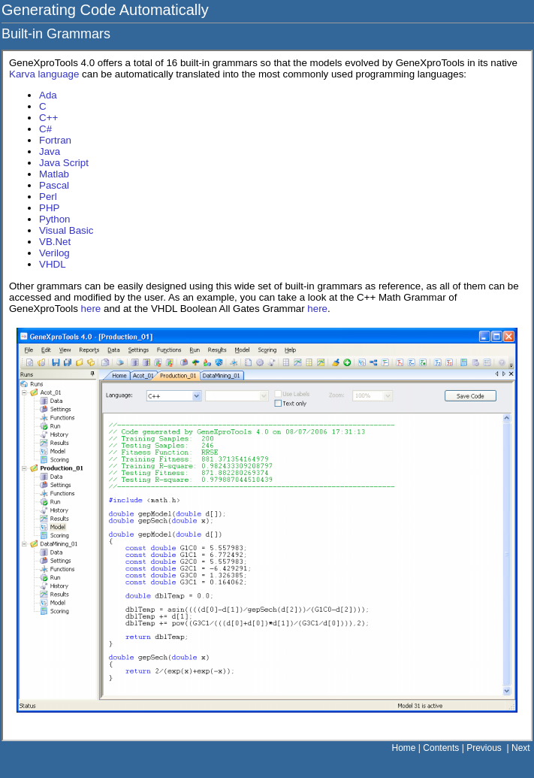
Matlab (54, 174)
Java (49, 151)
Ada (48, 95)
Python (55, 219)
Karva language (44, 74)
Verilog (54, 253)
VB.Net (55, 241)
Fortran (55, 140)
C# (45, 129)
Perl (48, 196)
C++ (48, 117)
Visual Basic (66, 230)
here (91, 308)
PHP (49, 207)
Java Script (64, 162)
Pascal (54, 185)
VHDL (52, 264)
